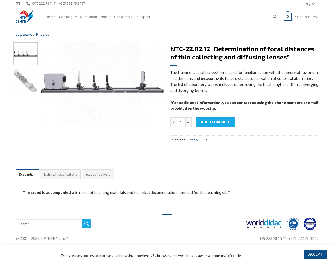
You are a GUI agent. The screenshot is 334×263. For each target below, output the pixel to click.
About (106, 16)
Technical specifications (60, 174)
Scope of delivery (97, 174)
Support (143, 16)
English (311, 3)
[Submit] (86, 223)
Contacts (123, 16)
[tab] (27, 174)
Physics (42, 34)
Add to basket (215, 122)
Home (51, 16)
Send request (306, 16)
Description (27, 174)
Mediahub (88, 16)
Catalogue (68, 16)
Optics (203, 139)
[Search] (274, 16)
